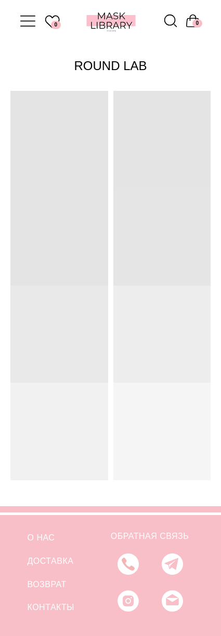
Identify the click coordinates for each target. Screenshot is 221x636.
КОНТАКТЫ (51, 607)
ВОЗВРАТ (47, 584)
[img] (170, 21)
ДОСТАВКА (51, 561)
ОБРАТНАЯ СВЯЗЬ (150, 536)
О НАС (41, 537)
